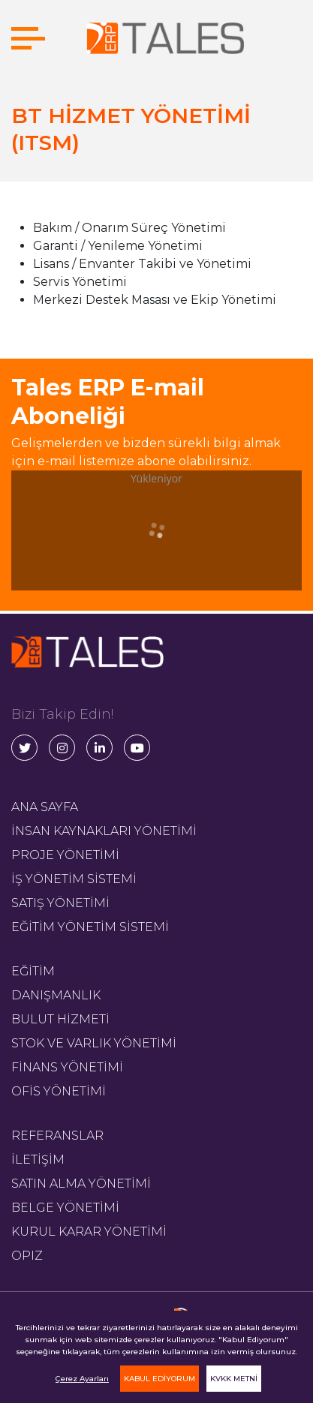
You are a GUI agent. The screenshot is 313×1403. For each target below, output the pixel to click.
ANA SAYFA (44, 807)
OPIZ (27, 1255)
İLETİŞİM (38, 1159)
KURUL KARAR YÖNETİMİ (89, 1231)
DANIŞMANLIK (56, 995)
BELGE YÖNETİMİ (65, 1207)
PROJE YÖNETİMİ (65, 855)
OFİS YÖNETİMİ (58, 1091)
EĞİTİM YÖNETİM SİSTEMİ (90, 927)
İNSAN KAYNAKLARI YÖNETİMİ (104, 831)
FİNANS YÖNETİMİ (67, 1067)
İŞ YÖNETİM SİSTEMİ (74, 879)
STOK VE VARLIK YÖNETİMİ (93, 1043)
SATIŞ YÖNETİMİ (60, 903)
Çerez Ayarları (82, 1378)
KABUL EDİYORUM (159, 1378)
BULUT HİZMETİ (60, 1019)
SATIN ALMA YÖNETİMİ (81, 1183)
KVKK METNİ (233, 1378)
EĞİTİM (33, 971)
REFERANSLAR (57, 1135)
